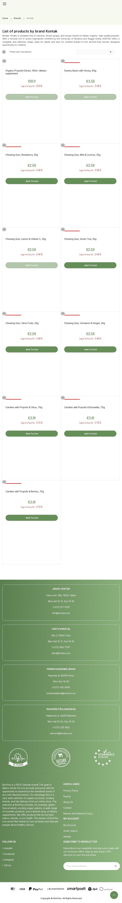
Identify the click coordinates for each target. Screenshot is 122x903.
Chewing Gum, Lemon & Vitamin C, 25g (26, 239)
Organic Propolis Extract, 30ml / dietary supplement (26, 72)
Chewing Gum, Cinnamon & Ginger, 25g (84, 323)
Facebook (8, 854)
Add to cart (31, 181)
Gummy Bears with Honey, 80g (80, 70)
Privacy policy (70, 790)
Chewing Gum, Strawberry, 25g (22, 154)
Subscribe (115, 866)
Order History (70, 830)
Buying (67, 796)
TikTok (6, 865)
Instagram (8, 859)
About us (68, 802)
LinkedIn (7, 848)
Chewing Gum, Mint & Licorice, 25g (82, 154)
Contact (67, 807)
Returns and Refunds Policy (77, 813)
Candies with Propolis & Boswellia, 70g (84, 407)
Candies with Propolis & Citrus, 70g (24, 407)
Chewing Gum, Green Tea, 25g (80, 239)
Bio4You (57, 898)
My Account (69, 825)
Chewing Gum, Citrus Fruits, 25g (22, 323)
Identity (67, 836)
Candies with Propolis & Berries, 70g (25, 491)
